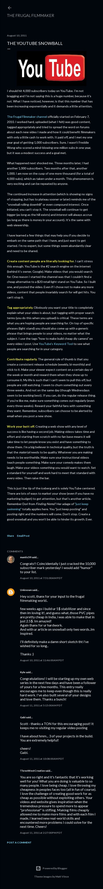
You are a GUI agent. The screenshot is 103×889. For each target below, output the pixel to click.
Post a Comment (19, 842)
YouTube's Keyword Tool (56, 344)
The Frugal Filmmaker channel (27, 116)
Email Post (23, 535)
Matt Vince (62, 876)
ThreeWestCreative (32, 770)
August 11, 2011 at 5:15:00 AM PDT (41, 705)
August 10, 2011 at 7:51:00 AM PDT (41, 578)
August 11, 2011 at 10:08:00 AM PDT (42, 758)
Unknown (26, 590)
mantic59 (25, 557)
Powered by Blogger (51, 868)
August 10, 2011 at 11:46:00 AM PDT (42, 660)
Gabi (22, 717)
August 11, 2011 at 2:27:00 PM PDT (41, 832)
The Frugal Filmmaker (30, 15)
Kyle (22, 672)
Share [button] (10, 535)
